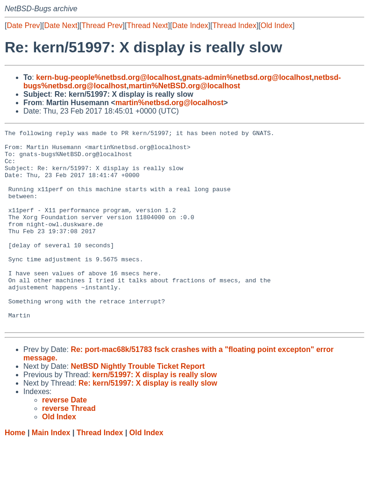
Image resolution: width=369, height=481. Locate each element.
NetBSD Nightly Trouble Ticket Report (138, 405)
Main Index (51, 472)
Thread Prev (102, 25)
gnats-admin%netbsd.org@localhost (247, 77)
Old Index (276, 25)
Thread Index (234, 25)
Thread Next (147, 25)
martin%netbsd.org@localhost (169, 103)
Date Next (60, 25)
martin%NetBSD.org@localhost (184, 86)
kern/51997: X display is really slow (154, 414)
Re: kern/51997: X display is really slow (147, 422)
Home (15, 472)
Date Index (190, 25)
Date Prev (23, 25)
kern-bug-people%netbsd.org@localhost (108, 77)
